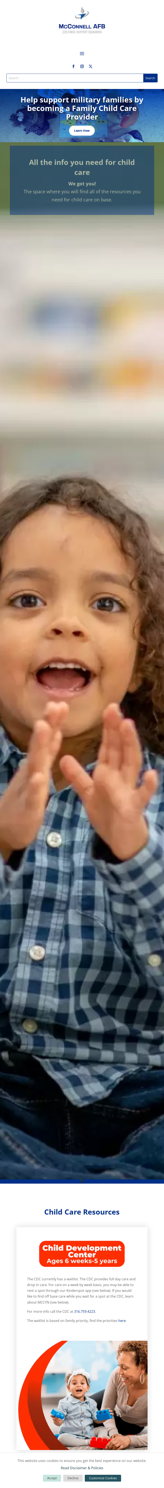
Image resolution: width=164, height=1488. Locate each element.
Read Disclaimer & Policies (82, 1468)
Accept (52, 1478)
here (122, 1320)
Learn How (82, 131)
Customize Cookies (103, 1478)
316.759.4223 (84, 1311)
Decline (72, 1478)
